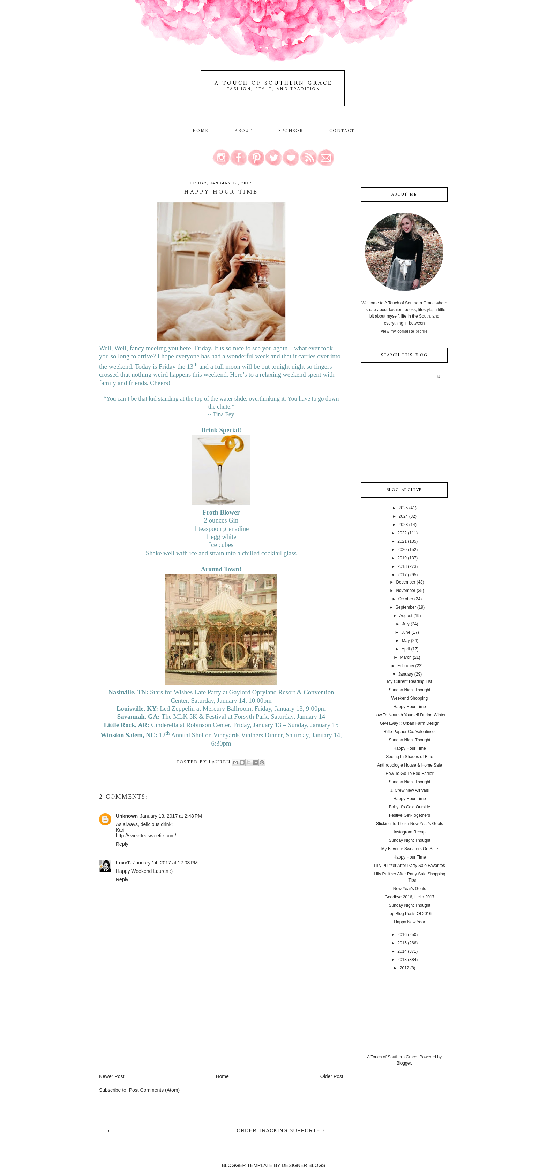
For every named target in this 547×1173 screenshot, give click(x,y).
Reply (122, 844)
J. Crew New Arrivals (409, 790)
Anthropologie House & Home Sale (409, 765)
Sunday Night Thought (409, 689)
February (405, 665)
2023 (403, 524)
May (406, 640)
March (405, 657)
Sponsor (291, 131)
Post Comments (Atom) (154, 1090)
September (406, 607)
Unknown (127, 816)
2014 (402, 951)
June (405, 632)
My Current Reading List (409, 681)
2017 (402, 574)
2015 (402, 942)
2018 (402, 566)
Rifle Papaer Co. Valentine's (410, 731)
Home (201, 131)
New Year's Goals (409, 888)
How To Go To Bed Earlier (409, 773)
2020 (402, 549)
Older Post (331, 1076)
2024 (403, 516)
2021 (402, 541)
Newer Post (111, 1076)
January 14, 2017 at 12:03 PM (165, 863)
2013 (402, 959)
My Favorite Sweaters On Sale (409, 848)
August (405, 615)
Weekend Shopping (409, 698)
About (245, 131)
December (405, 582)
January (405, 674)
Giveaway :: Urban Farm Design (410, 723)
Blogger (404, 1063)
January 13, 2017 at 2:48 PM (171, 816)
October (405, 598)
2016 (402, 934)
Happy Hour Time (409, 706)
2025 (403, 507)
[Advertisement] (151, 1024)
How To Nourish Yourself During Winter (409, 715)
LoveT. (123, 863)
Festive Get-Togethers (409, 815)
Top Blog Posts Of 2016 (410, 913)
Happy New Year (409, 922)
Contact (342, 131)
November (405, 590)
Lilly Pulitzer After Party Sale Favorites (409, 865)
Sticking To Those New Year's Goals (409, 823)
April (406, 649)
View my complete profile (404, 331)
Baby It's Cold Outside (409, 807)
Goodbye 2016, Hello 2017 (410, 896)
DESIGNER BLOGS (303, 1165)
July (405, 624)
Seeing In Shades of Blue (409, 756)
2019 (402, 558)
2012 (404, 968)
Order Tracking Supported (280, 1130)
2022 (402, 533)
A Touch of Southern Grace (273, 83)
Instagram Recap (409, 832)
